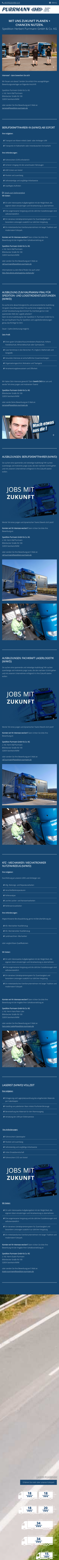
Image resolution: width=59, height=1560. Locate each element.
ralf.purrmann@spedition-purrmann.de (17, 264)
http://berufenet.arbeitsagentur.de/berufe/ (18, 273)
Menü (54, 2)
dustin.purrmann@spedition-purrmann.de (18, 1271)
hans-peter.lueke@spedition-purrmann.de (18, 1026)
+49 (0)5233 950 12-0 (11, 2)
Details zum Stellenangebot (14, 193)
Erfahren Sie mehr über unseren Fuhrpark (38, 1482)
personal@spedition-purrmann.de (15, 108)
